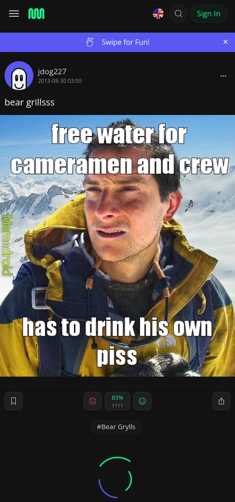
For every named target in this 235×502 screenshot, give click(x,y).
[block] (223, 75)
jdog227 (52, 71)
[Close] (225, 42)
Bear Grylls (118, 426)
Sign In (209, 13)
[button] (178, 14)
